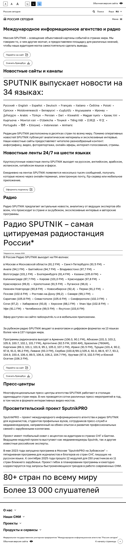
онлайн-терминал (45, 176)
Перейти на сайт (15, 54)
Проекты (12, 523)
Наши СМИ (14, 517)
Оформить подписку (17, 189)
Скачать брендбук (16, 63)
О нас (9, 510)
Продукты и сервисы (22, 530)
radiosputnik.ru (47, 316)
